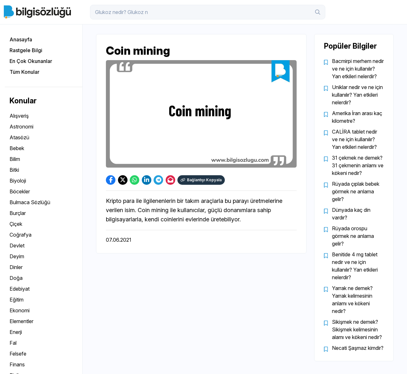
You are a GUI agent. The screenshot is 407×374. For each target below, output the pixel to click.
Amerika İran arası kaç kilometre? (357, 117)
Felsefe (18, 353)
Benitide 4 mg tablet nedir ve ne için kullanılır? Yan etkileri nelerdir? (355, 265)
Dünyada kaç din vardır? (351, 214)
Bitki (14, 170)
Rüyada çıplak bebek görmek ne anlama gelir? (355, 191)
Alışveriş (19, 116)
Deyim (17, 256)
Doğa (16, 278)
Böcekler (20, 191)
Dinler (16, 267)
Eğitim (17, 299)
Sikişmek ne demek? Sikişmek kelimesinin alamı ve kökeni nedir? (357, 329)
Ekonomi (20, 310)
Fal (13, 343)
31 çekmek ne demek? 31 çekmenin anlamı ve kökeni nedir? (357, 165)
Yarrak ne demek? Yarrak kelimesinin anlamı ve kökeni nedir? (352, 299)
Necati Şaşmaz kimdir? (357, 348)
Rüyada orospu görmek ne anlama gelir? (353, 236)
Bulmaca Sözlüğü (30, 202)
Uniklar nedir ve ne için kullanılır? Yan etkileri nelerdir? (357, 95)
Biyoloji (18, 180)
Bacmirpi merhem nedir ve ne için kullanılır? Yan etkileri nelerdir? (358, 69)
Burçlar (18, 213)
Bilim (15, 159)
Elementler (21, 321)
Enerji (16, 332)
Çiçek (16, 224)
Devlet (17, 245)
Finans (17, 364)
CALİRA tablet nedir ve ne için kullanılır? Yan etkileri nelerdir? (354, 139)
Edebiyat (20, 289)
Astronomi (21, 126)
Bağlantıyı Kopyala (201, 179)
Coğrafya (20, 235)
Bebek (17, 148)
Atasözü (19, 137)
